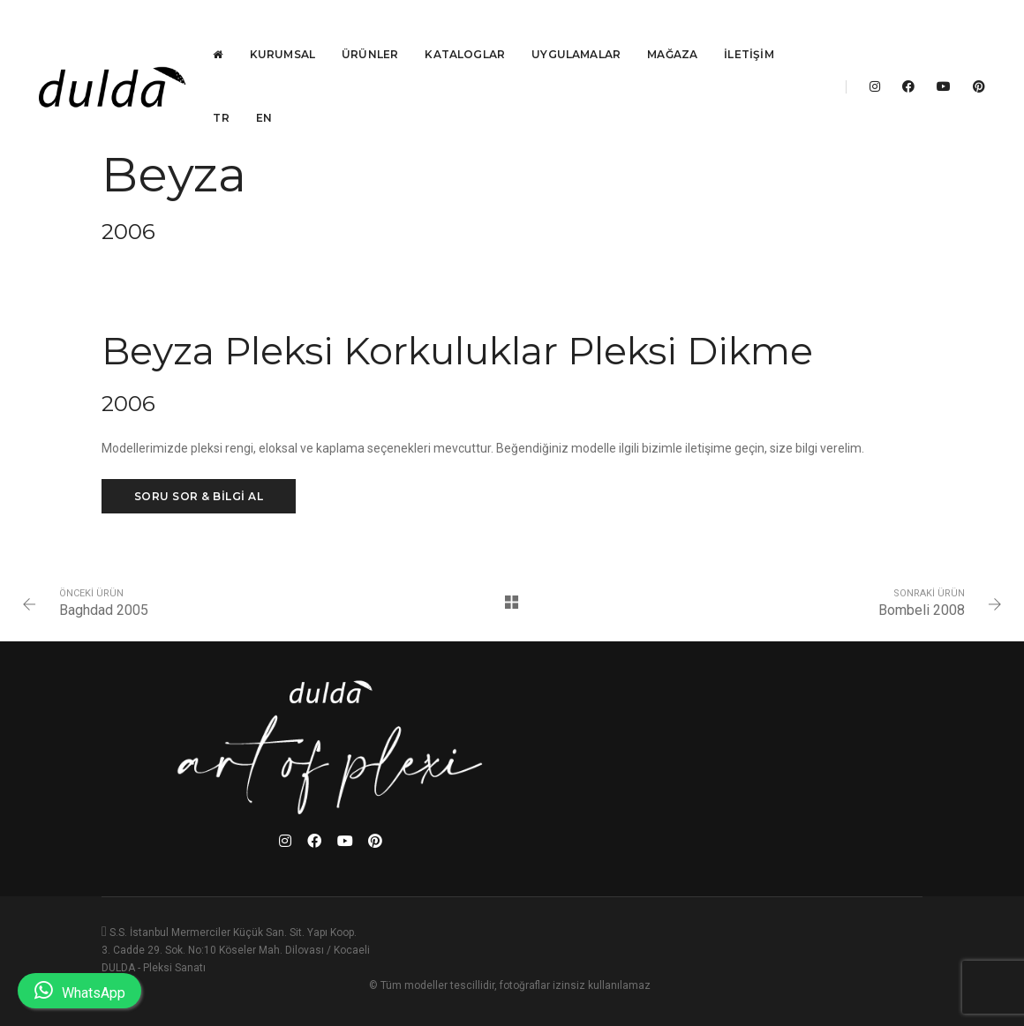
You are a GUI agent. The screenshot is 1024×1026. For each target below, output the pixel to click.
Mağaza (677, 31)
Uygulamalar (581, 31)
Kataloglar (470, 31)
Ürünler (375, 31)
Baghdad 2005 (115, 693)
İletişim (754, 31)
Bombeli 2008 (910, 693)
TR (226, 94)
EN (268, 94)
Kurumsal (287, 31)
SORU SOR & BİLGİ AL (199, 572)
